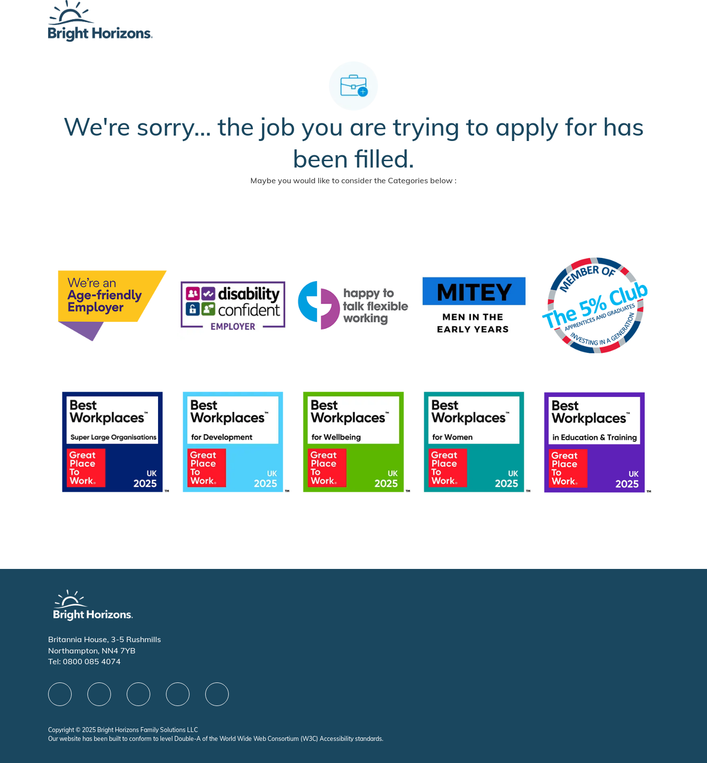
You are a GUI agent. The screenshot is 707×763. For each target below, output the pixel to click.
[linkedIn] (99, 694)
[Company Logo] (100, 20)
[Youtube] (178, 694)
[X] (138, 694)
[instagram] (217, 694)
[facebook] (60, 694)
